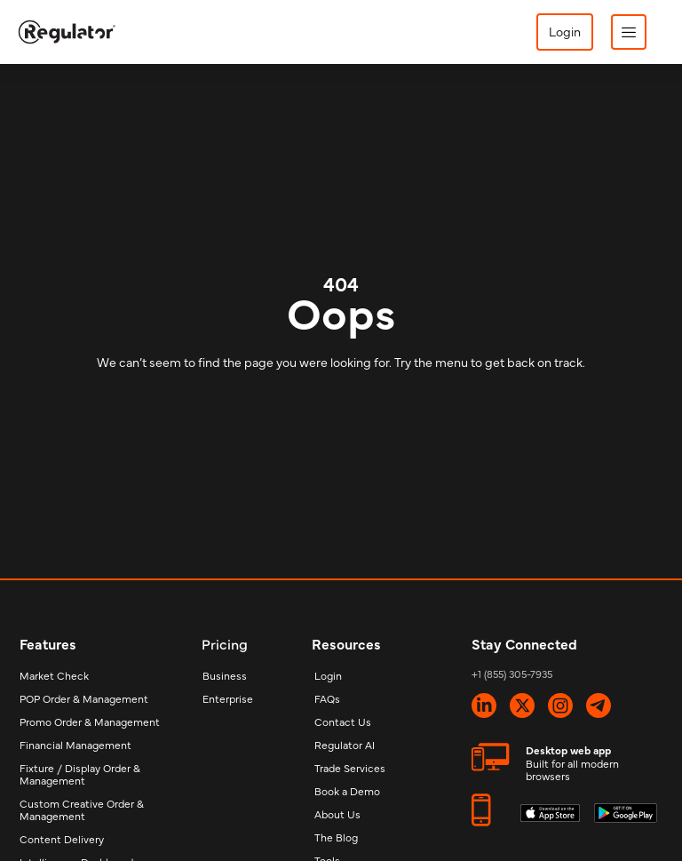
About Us (337, 814)
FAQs (327, 698)
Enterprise (227, 698)
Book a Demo (347, 791)
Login (328, 675)
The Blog (336, 837)
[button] (629, 32)
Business (224, 675)
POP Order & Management (84, 698)
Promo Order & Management (90, 721)
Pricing (225, 643)
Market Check (54, 675)
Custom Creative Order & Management (82, 809)
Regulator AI (344, 744)
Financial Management (75, 744)
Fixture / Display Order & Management (80, 774)
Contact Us (342, 721)
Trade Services (349, 768)
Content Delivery (62, 839)
